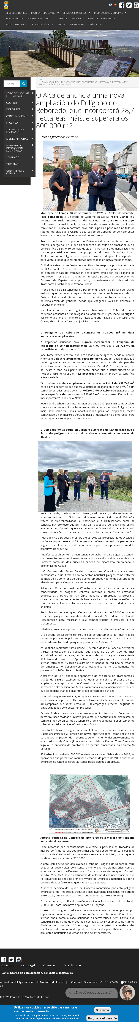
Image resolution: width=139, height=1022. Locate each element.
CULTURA (19, 103)
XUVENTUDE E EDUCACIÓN (19, 131)
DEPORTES (19, 109)
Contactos (7, 965)
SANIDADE (19, 157)
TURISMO (12, 164)
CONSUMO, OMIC (19, 116)
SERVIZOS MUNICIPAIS (75, 13)
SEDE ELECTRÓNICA (16, 12)
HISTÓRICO (78, 18)
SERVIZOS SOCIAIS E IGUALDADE (19, 94)
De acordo (102, 1010)
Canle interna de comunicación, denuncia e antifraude (37, 973)
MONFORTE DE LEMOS (44, 13)
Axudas (61, 24)
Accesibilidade (72, 965)
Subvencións (77, 24)
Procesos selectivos (42, 24)
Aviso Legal (28, 965)
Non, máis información (102, 1018)
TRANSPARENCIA (14, 18)
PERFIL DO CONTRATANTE (102, 18)
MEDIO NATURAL (19, 139)
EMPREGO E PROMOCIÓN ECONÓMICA (19, 148)
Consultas (49, 965)
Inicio (41, 79)
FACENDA (19, 123)
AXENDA (62, 18)
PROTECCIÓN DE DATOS (41, 18)
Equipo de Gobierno (17, 24)
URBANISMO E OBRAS (19, 172)
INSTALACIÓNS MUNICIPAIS (109, 13)
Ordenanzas (95, 24)
